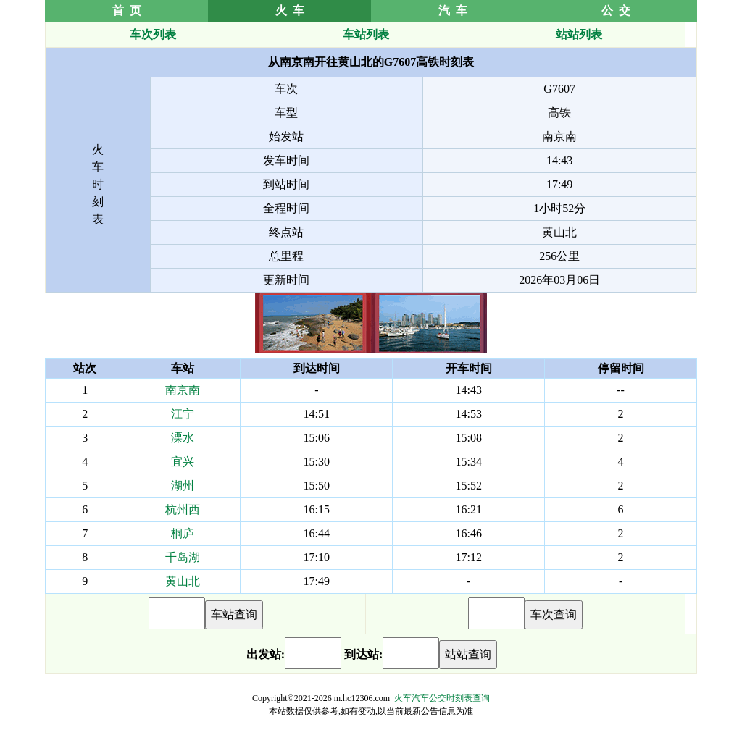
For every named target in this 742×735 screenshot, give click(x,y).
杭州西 (182, 509)
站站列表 (579, 34)
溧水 (182, 438)
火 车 (289, 10)
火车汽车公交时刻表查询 (442, 698)
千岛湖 (182, 557)
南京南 (182, 390)
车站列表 (366, 34)
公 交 (615, 10)
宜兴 (182, 461)
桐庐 (182, 533)
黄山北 (182, 581)
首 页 (126, 10)
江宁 (182, 414)
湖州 (182, 485)
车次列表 (153, 34)
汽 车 (452, 10)
